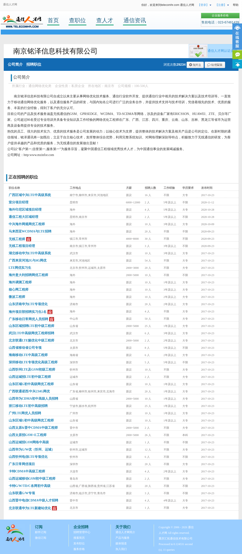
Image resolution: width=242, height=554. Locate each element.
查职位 (77, 20)
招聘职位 (33, 64)
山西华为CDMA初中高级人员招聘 (33, 398)
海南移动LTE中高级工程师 (28, 355)
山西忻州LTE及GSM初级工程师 (32, 369)
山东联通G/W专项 (22, 493)
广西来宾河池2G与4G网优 (28, 260)
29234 (181, 64)
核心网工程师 (18, 289)
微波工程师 (17, 297)
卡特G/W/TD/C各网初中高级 (29, 486)
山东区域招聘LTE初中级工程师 (31, 326)
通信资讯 (134, 20)
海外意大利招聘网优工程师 (28, 275)
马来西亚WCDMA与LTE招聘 (30, 231)
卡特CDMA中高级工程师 (27, 471)
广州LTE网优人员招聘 (25, 413)
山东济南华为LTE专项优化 (28, 304)
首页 (53, 20)
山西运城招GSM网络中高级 (29, 442)
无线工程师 (17, 239)
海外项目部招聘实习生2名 (27, 312)
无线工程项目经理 (22, 246)
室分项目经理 (18, 202)
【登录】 (203, 5)
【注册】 (221, 5)
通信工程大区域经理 (23, 217)
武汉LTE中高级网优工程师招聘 (31, 333)
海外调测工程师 (20, 282)
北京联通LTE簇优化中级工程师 (31, 340)
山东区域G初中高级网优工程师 (31, 384)
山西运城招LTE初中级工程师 (30, 377)
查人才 (104, 20)
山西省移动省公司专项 (25, 347)
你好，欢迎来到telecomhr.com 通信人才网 (167, 5)
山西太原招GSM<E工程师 (27, 435)
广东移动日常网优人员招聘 (28, 319)
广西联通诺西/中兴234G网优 (29, 391)
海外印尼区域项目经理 (25, 209)
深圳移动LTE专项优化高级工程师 (33, 362)
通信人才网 (10, 4)
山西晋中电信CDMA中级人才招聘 (33, 500)
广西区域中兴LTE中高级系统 (30, 195)
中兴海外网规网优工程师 (27, 224)
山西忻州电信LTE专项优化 (28, 457)
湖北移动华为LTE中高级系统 (30, 253)
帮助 (235, 5)
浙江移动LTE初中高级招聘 (28, 406)
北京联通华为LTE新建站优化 (30, 508)
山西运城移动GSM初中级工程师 (32, 478)
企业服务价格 (220, 15)
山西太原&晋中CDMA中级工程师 (33, 427)
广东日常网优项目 (22, 464)
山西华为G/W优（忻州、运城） (32, 449)
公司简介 (15, 64)
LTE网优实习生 (20, 267)
